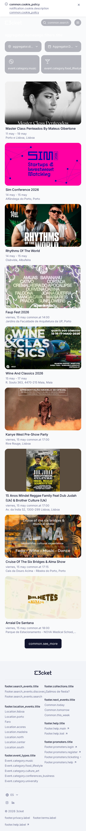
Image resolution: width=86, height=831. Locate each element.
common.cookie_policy (24, 12)
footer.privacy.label (17, 817)
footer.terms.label (44, 817)
